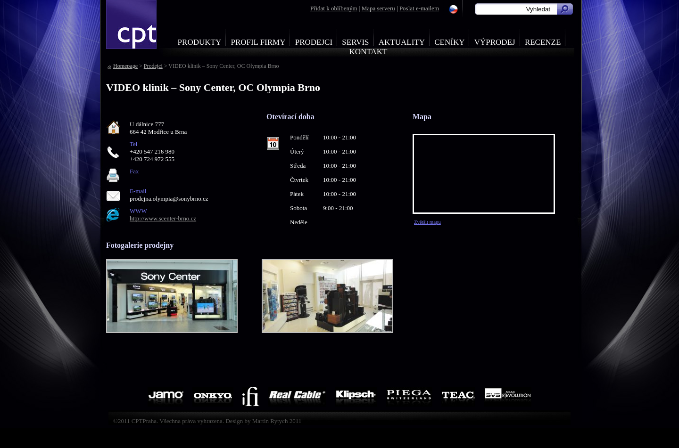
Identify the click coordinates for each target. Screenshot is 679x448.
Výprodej (494, 42)
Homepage (125, 66)
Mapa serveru (378, 8)
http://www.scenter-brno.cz (163, 218)
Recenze (543, 42)
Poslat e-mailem (419, 8)
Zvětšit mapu (427, 222)
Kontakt (368, 51)
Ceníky (449, 42)
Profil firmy (258, 42)
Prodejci (313, 42)
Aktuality (402, 42)
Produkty (200, 42)
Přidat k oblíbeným (333, 8)
